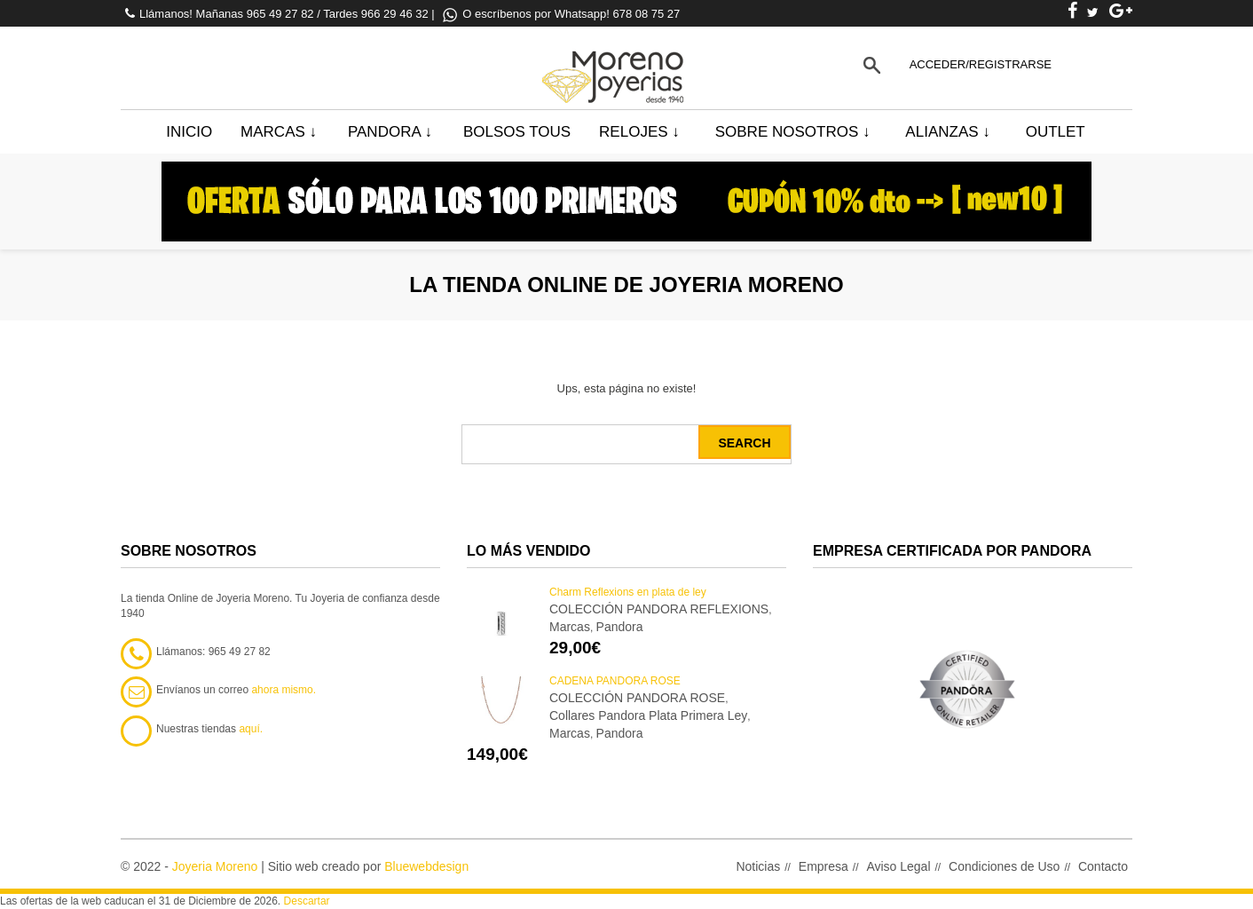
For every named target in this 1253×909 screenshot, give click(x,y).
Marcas (278, 131)
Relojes (639, 131)
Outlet (1055, 131)
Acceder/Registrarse (981, 64)
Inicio (189, 131)
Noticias (758, 866)
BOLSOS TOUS (517, 131)
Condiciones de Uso (1004, 866)
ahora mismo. (283, 690)
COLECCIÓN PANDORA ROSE (637, 698)
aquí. (251, 729)
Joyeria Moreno (215, 866)
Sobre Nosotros (793, 131)
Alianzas (947, 131)
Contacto (1103, 866)
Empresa (823, 866)
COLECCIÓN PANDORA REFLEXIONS (658, 609)
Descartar (307, 901)
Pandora (390, 131)
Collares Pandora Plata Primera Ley (648, 715)
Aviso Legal (898, 866)
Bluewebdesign (426, 866)
